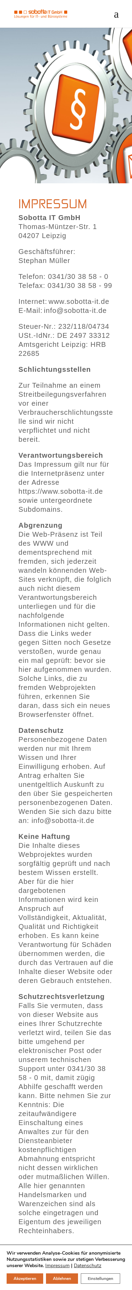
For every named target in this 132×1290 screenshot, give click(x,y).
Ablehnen (62, 1278)
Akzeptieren (25, 1278)
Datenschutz (87, 1265)
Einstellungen (100, 1278)
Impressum (57, 1265)
